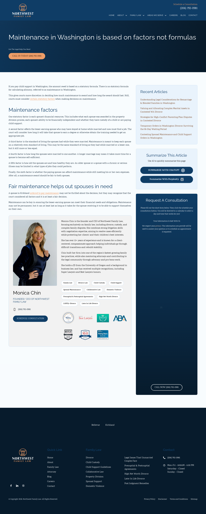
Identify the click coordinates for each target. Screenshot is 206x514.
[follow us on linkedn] (17, 485)
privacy (158, 226)
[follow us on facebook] (11, 485)
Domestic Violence (95, 486)
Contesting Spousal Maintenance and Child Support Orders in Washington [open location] (166, 136)
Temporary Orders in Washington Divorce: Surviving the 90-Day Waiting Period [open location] (166, 127)
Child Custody (93, 462)
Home (111, 15)
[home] (23, 10)
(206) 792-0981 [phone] (188, 8)
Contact (193, 15)
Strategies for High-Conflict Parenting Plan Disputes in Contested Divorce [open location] (166, 119)
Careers (173, 15)
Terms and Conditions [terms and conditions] (179, 499)
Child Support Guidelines (98, 467)
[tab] (96, 425)
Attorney (51, 472)
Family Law (135, 15)
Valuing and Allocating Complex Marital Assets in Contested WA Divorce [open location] (165, 110)
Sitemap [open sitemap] (194, 499)
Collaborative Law (95, 472)
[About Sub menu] (126, 15)
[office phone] (180, 458)
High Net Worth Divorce (136, 474)
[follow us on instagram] (23, 485)
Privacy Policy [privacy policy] (149, 499)
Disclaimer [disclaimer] (162, 499)
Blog (183, 15)
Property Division (94, 476)
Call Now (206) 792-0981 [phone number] (167, 387)
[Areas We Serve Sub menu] (166, 15)
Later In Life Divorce (134, 478)
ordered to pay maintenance (44, 193)
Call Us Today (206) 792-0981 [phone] (26, 56)
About (120, 15)
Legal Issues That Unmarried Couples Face (138, 459)
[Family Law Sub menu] (143, 15)
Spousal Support (94, 481)
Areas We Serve (155, 15)
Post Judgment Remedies (136, 483)
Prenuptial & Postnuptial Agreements (137, 467)
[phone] (35, 309)
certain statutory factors (42, 99)
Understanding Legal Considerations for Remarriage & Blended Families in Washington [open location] (166, 101)
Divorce (89, 457)
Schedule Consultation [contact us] (30, 318)
